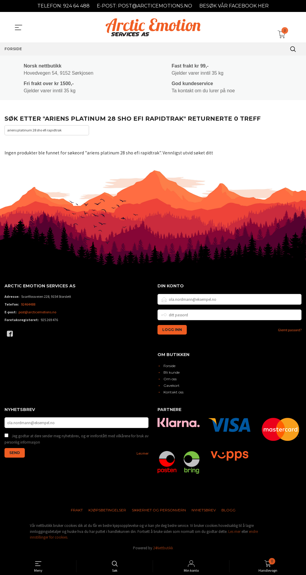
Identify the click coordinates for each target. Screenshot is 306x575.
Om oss (170, 380)
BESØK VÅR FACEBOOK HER (234, 6)
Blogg (228, 511)
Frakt (77, 511)
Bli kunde (171, 373)
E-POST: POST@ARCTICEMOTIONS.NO (144, 6)
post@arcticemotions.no (37, 313)
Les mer (143, 455)
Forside (169, 367)
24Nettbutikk (163, 549)
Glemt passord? (290, 331)
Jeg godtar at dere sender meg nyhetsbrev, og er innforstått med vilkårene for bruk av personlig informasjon (76, 441)
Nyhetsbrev (204, 511)
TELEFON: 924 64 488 (63, 6)
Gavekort (171, 386)
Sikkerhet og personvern (159, 511)
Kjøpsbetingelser (107, 511)
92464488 (28, 305)
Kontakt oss (173, 393)
